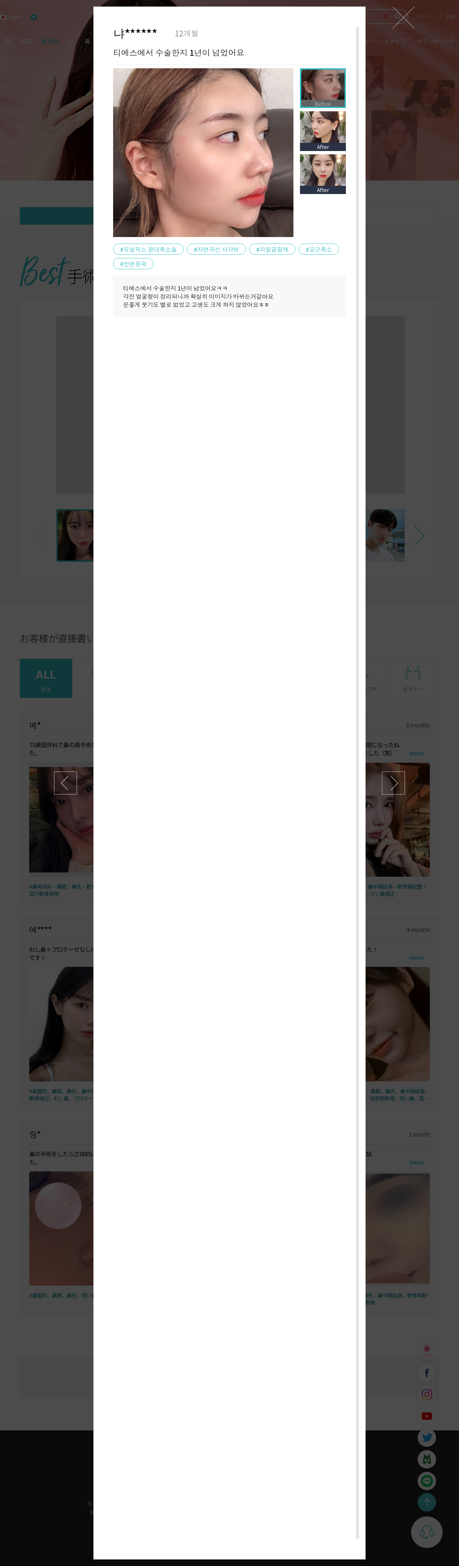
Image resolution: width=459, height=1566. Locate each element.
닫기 (403, 18)
